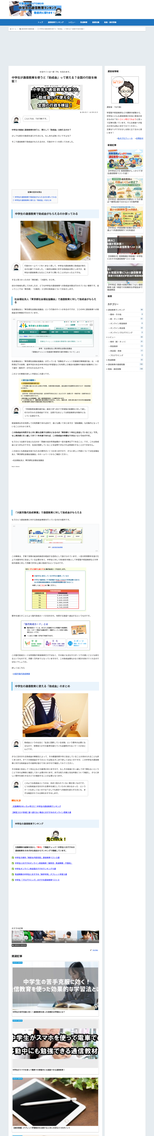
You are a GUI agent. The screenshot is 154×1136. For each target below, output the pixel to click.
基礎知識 (90, 1134)
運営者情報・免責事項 (80, 1121)
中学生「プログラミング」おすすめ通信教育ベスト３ (37, 880)
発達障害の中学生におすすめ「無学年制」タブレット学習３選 (41, 874)
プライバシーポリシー (63, 1121)
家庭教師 (126, 346)
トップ (50, 1134)
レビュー (125, 337)
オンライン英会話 (126, 328)
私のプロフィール (125, 138)
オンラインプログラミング (126, 332)
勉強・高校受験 (125, 368)
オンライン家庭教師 (126, 323)
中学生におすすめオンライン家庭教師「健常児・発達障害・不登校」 (44, 863)
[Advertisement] (77, 48)
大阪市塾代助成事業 (57, 547)
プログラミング (126, 355)
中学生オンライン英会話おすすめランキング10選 (35, 869)
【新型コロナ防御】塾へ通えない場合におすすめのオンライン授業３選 (41, 812)
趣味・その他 (126, 314)
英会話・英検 (126, 350)
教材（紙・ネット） (126, 341)
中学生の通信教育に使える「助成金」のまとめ (32, 200)
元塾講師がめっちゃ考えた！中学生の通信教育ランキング (36, 806)
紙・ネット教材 (126, 318)
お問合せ (139, 138)
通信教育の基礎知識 (19, 946)
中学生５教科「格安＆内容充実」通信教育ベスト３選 (37, 857)
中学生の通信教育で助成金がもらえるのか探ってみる (35, 197)
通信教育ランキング (125, 309)
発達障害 (125, 359)
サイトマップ (60, 1124)
